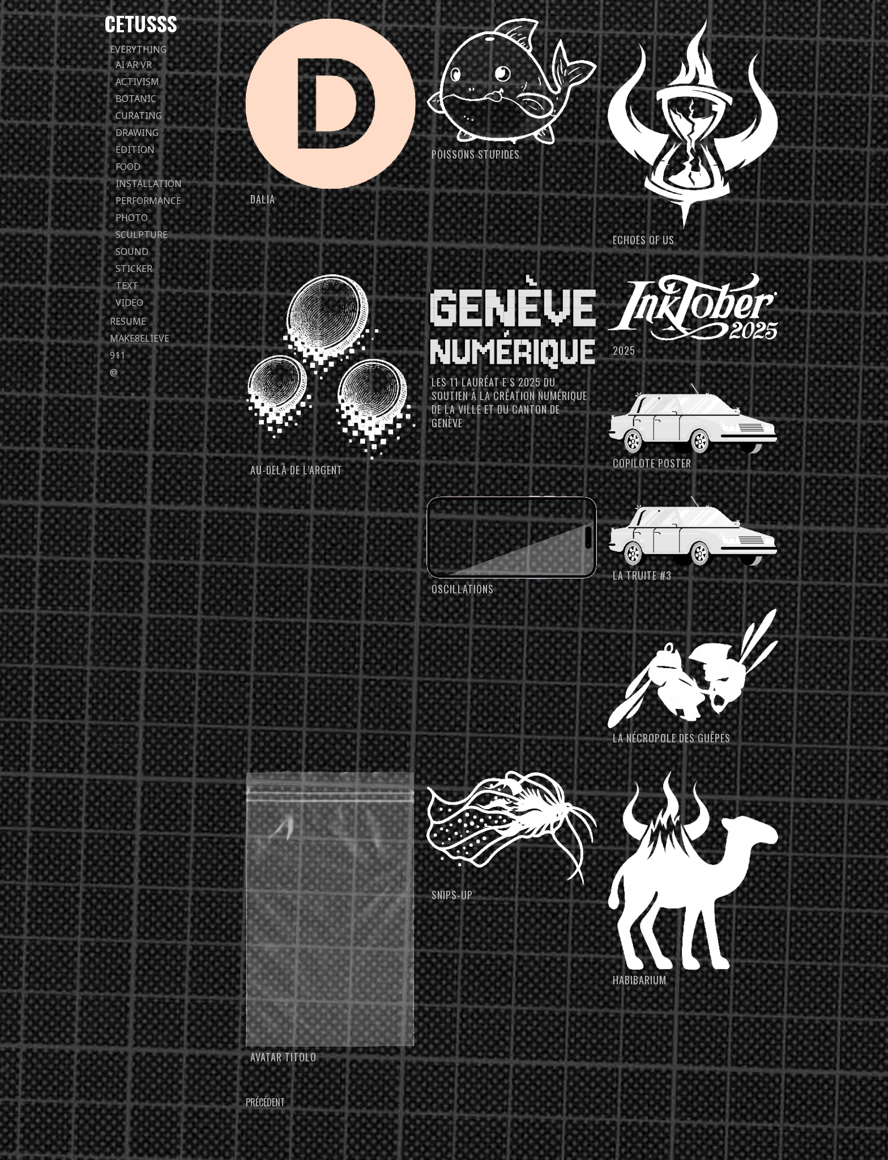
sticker (134, 268)
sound (132, 251)
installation (149, 183)
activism (137, 81)
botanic (136, 98)
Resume (128, 321)
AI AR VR (134, 64)
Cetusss (140, 23)
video (129, 302)
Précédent (265, 1102)
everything (138, 49)
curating (139, 115)
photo (132, 217)
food (128, 166)
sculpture (142, 234)
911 (117, 355)
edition (135, 149)
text (127, 285)
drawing (137, 132)
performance (148, 200)
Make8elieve (139, 338)
